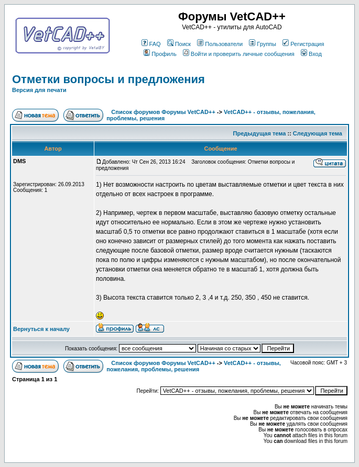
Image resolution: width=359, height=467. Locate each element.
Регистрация (303, 44)
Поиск (179, 44)
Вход (311, 54)
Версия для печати (39, 90)
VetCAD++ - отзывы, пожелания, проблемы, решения (193, 366)
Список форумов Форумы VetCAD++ (163, 112)
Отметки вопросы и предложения (108, 79)
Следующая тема (317, 133)
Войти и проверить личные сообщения (239, 54)
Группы (262, 44)
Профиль (160, 54)
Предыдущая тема (259, 133)
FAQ (151, 44)
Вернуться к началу (41, 329)
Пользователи (220, 44)
